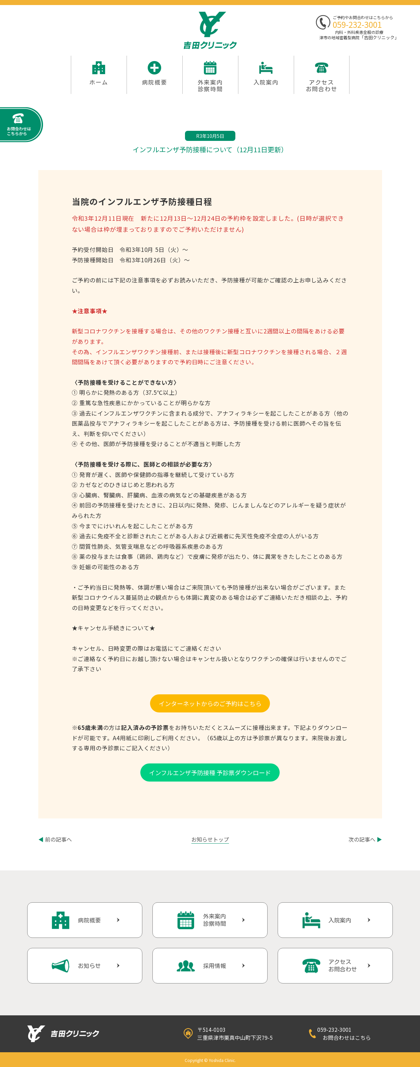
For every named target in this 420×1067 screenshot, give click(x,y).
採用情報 (214, 966)
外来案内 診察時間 (210, 85)
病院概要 (154, 82)
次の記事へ (365, 839)
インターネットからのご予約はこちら (210, 703)
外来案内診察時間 (214, 919)
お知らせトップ (210, 839)
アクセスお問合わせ (321, 85)
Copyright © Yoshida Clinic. (210, 1060)
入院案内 (266, 82)
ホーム (98, 82)
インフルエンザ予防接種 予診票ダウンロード (210, 772)
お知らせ (89, 966)
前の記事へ (55, 839)
